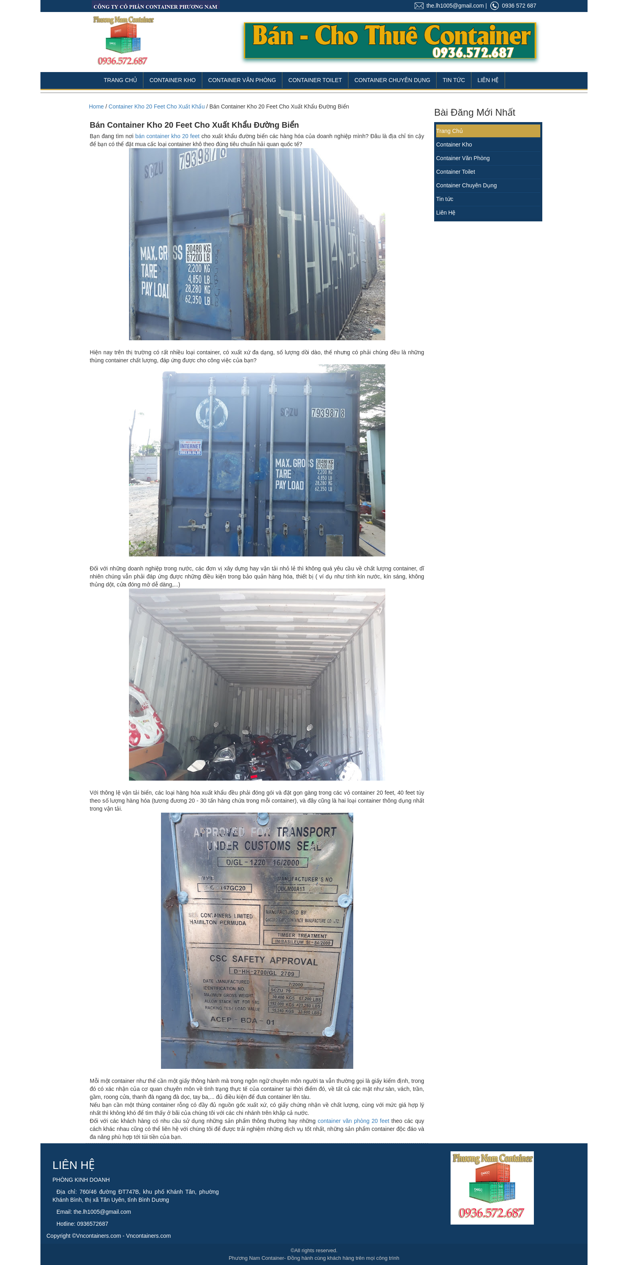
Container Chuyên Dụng (392, 80)
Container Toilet (315, 80)
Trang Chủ (120, 80)
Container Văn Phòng (242, 80)
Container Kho (172, 80)
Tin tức (444, 199)
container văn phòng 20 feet (354, 1121)
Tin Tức (454, 80)
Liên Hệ (488, 80)
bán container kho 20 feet (167, 136)
